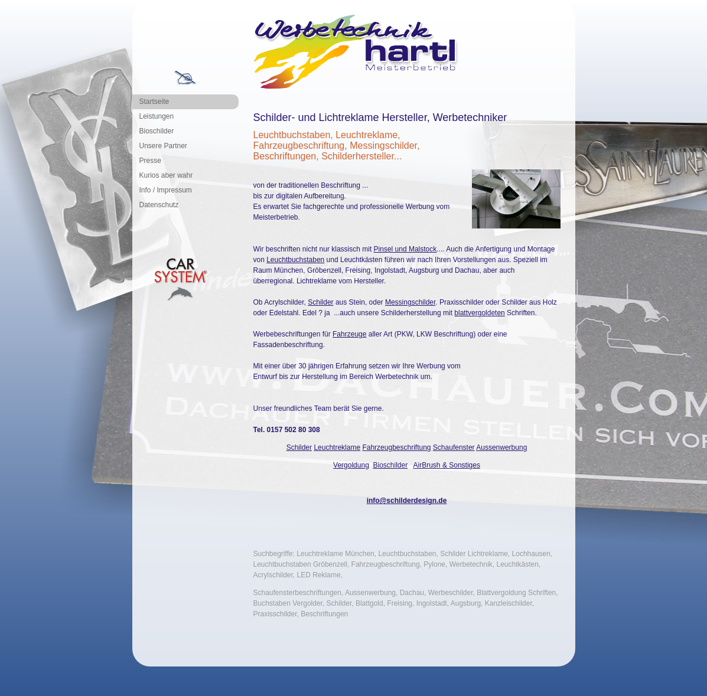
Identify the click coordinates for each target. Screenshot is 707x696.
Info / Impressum (165, 190)
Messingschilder (410, 302)
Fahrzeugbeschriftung (396, 447)
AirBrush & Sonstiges (446, 465)
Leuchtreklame (337, 447)
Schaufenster (454, 447)
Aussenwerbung (501, 447)
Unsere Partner (163, 146)
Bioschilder (156, 131)
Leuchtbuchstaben (295, 260)
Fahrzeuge (349, 334)
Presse (150, 160)
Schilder (320, 302)
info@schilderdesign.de (407, 500)
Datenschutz (159, 205)
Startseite (154, 101)
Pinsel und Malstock (405, 249)
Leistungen (156, 116)
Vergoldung (351, 465)
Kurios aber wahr (166, 175)
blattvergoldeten (479, 313)
